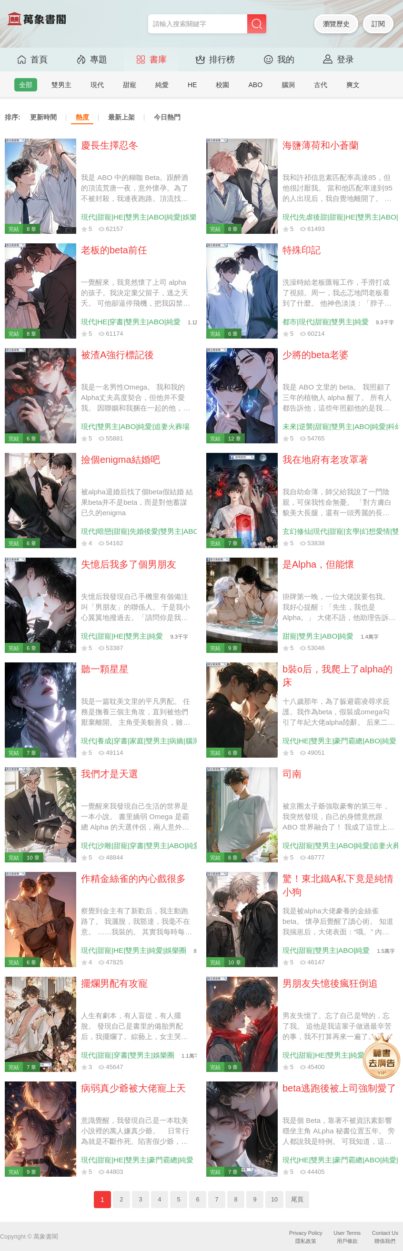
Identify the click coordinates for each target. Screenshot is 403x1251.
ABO (255, 85)
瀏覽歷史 (336, 24)
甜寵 (129, 85)
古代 (320, 85)
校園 (222, 85)
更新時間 (43, 117)
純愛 (162, 85)
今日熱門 (167, 117)
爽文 (353, 85)
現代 (97, 85)
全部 (25, 85)
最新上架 (121, 117)
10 (274, 1199)
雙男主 (61, 85)
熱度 (82, 117)
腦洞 (288, 85)
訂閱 (378, 24)
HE (192, 85)
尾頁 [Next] (297, 1199)
